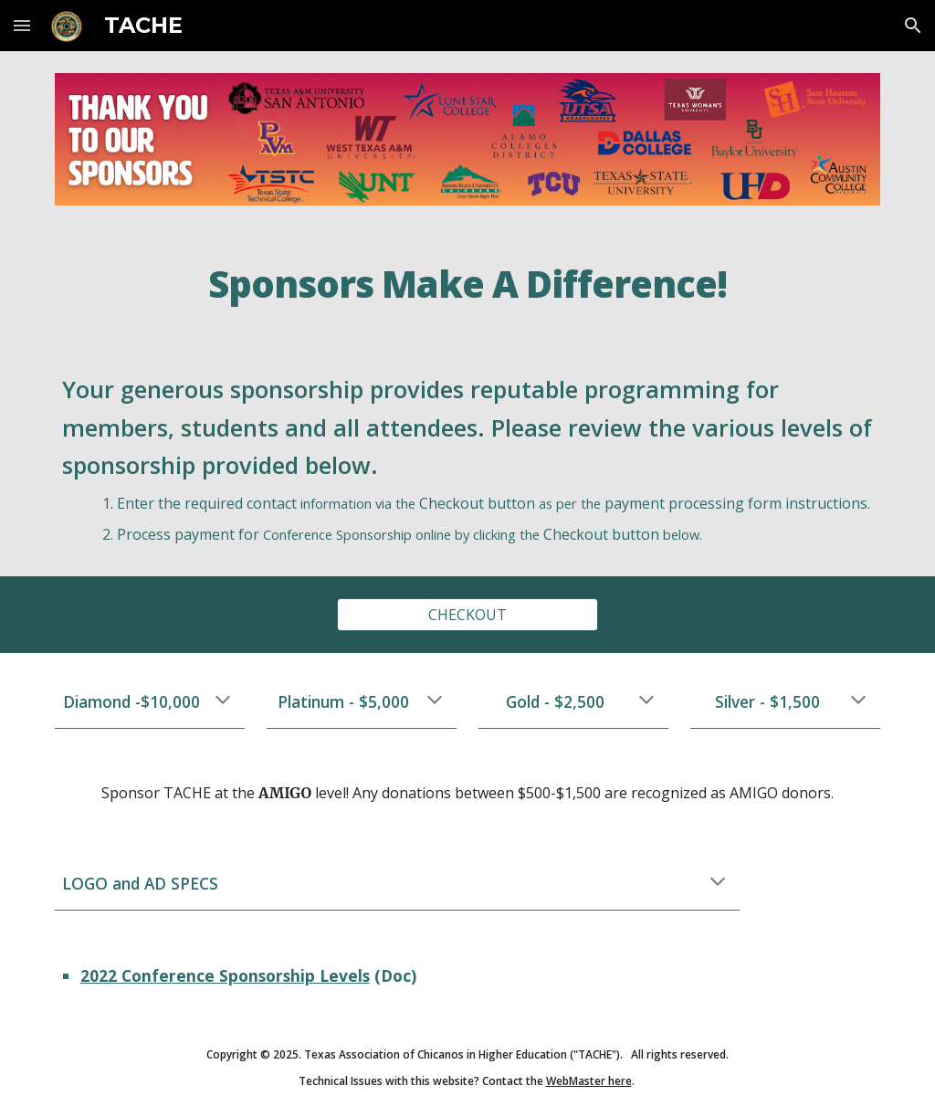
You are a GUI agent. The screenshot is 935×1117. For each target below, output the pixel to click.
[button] (22, 25)
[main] (467, 284)
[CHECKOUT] (467, 614)
